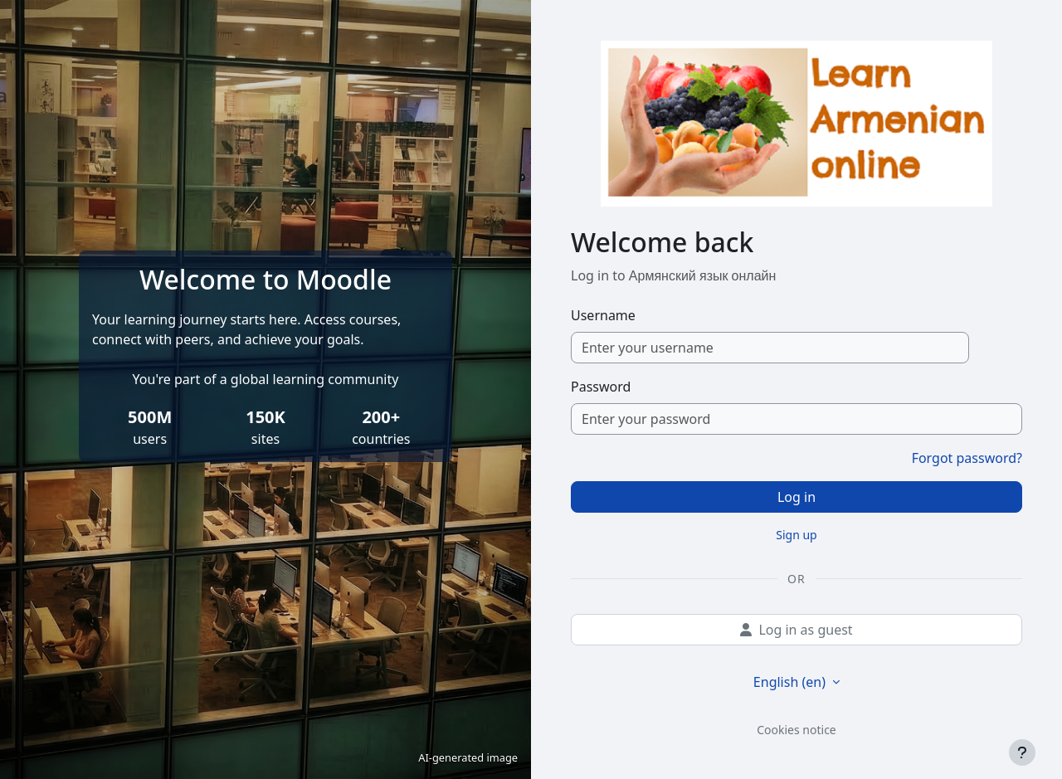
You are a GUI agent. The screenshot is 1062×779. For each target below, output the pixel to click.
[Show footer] (1022, 752)
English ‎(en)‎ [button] (791, 682)
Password (601, 386)
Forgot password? (967, 458)
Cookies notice (796, 730)
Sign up (796, 535)
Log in (796, 497)
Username (603, 315)
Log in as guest (796, 630)
